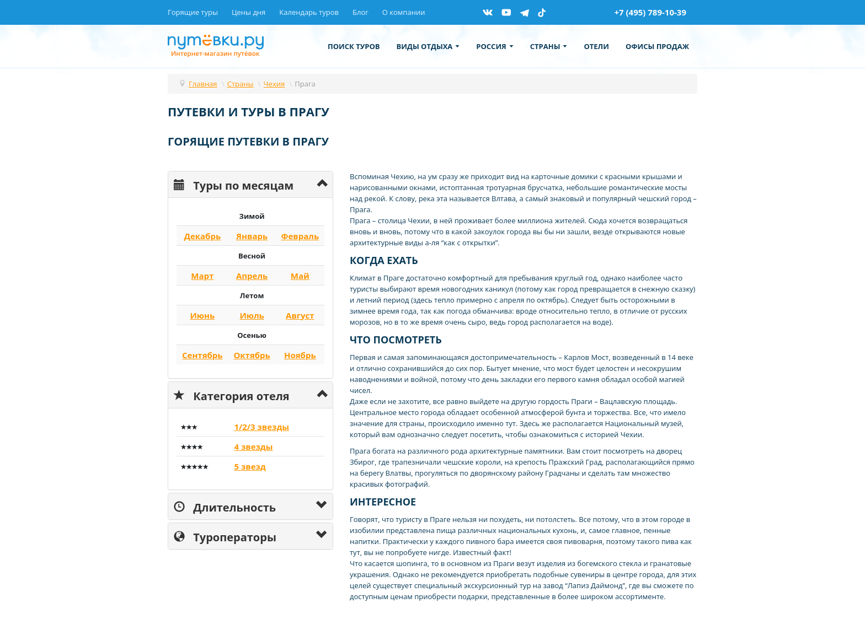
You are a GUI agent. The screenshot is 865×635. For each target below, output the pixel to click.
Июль (251, 315)
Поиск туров (354, 46)
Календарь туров (309, 12)
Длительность (225, 506)
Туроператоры (225, 536)
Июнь (202, 315)
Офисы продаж (657, 46)
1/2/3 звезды (261, 426)
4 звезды (253, 446)
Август (300, 315)
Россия (494, 46)
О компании (403, 12)
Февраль (300, 235)
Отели (596, 46)
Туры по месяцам (233, 184)
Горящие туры (193, 12)
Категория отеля (232, 395)
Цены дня (248, 12)
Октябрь (251, 354)
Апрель (252, 275)
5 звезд (249, 466)
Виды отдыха (428, 46)
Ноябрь (300, 354)
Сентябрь (202, 354)
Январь (252, 235)
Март (202, 275)
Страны (549, 46)
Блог (361, 12)
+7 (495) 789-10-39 (650, 12)
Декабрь (202, 235)
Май (300, 275)
